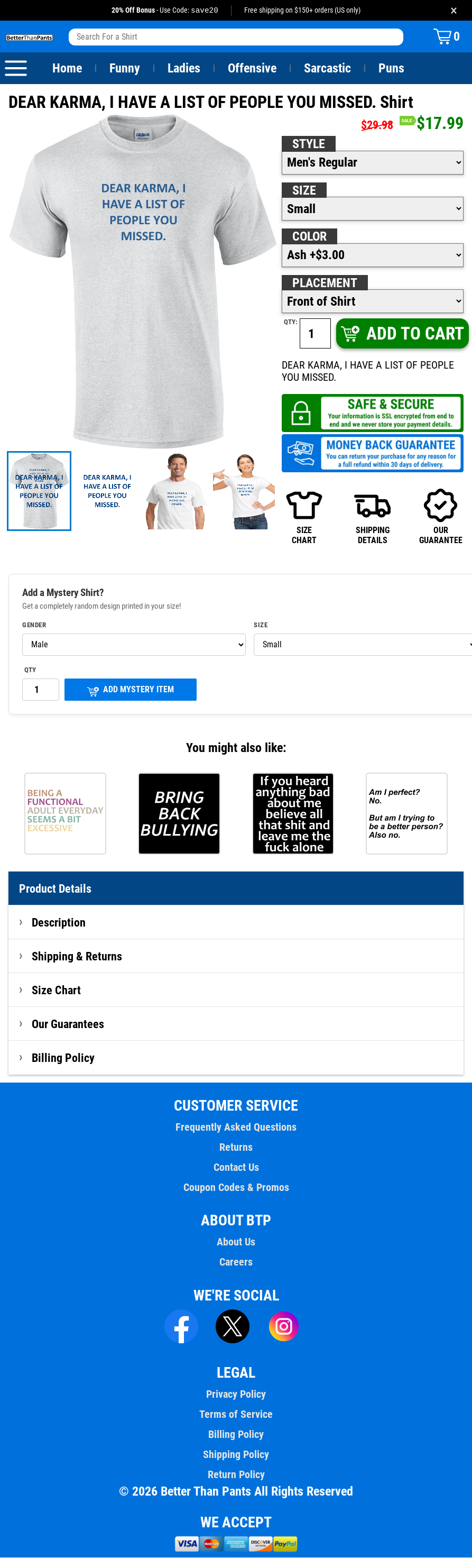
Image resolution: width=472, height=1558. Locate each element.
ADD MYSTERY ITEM (130, 691)
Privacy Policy (236, 1394)
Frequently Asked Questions (236, 1127)
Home (67, 68)
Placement (324, 283)
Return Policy (236, 1475)
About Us (236, 1242)
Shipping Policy (236, 1455)
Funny (124, 68)
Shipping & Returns (77, 957)
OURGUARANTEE (441, 517)
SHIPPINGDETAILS (372, 517)
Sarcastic (327, 68)
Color (310, 237)
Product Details (55, 889)
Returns (235, 1147)
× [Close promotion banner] (453, 10)
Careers (235, 1262)
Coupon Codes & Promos (236, 1187)
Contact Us (236, 1167)
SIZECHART (304, 517)
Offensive (252, 68)
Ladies (183, 68)
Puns (391, 68)
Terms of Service (236, 1414)
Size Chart (56, 990)
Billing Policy (63, 1058)
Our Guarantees (68, 1024)
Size (304, 191)
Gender (34, 625)
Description (59, 923)
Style (308, 144)
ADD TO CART (401, 334)
